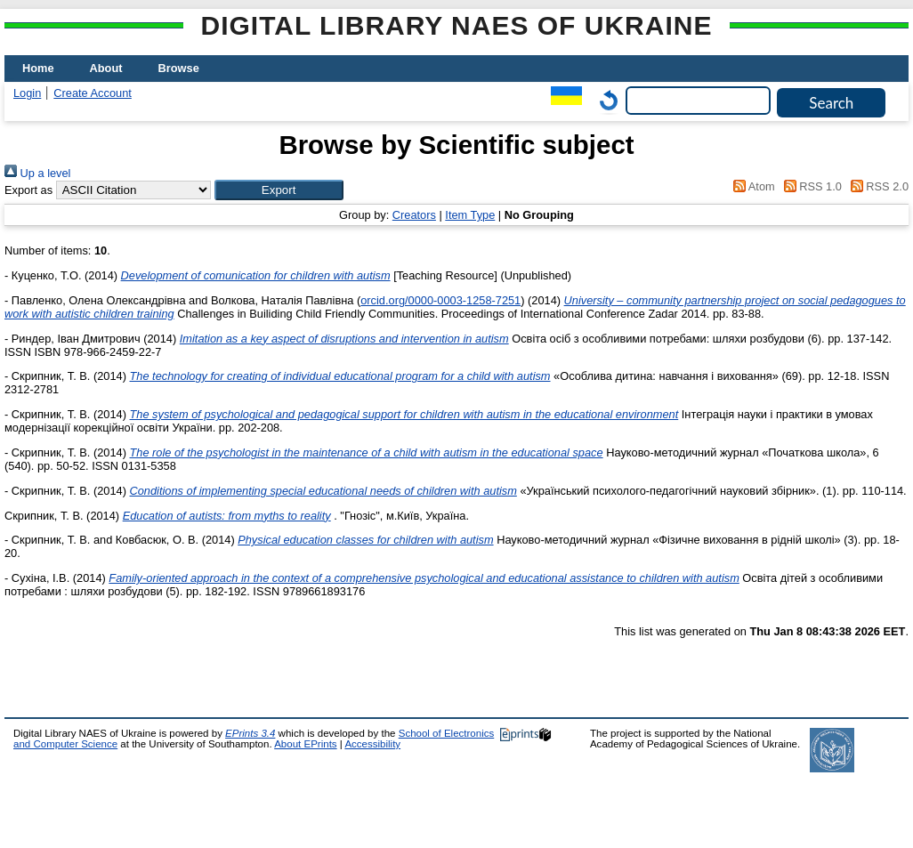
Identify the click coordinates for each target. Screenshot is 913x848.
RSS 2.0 (876, 186)
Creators (414, 215)
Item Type (470, 215)
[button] (278, 190)
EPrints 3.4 (250, 733)
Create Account (92, 93)
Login (27, 93)
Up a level (37, 173)
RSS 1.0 (810, 186)
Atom (751, 186)
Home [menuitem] (38, 68)
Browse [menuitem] (178, 68)
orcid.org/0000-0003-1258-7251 (440, 300)
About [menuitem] (106, 68)
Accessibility (372, 744)
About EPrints (305, 744)
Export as (28, 190)
